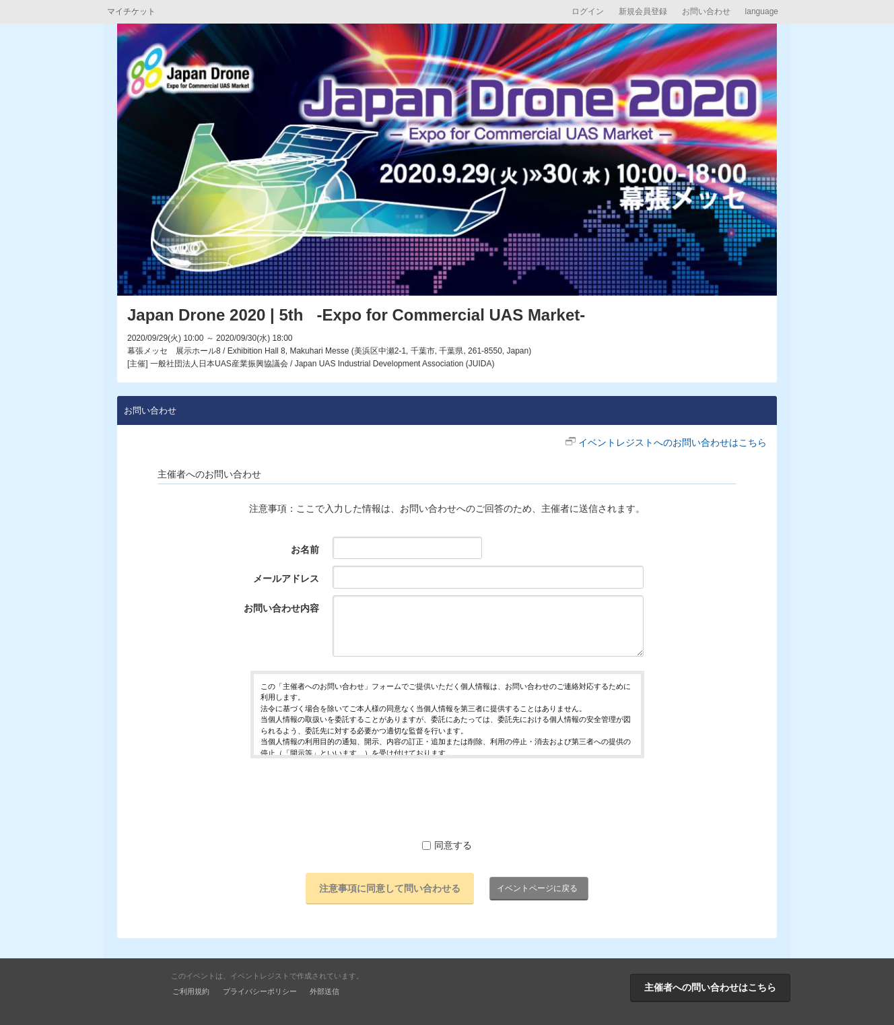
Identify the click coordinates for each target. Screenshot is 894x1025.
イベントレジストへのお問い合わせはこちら (672, 442)
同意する (447, 845)
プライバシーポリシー (260, 991)
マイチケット (131, 11)
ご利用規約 (190, 991)
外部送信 (324, 991)
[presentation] (447, 798)
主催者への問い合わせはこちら (710, 987)
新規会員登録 (643, 11)
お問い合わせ (706, 11)
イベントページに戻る (537, 888)
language (761, 11)
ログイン (588, 11)
